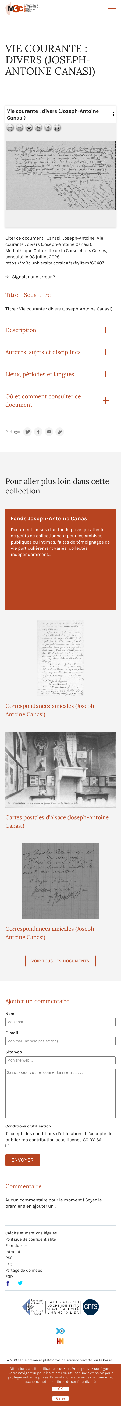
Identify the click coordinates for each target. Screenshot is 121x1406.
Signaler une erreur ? (33, 276)
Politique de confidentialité (30, 1239)
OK (60, 1389)
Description (20, 330)
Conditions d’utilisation (28, 1126)
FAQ (8, 1264)
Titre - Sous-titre (28, 294)
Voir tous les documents (60, 960)
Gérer (60, 1398)
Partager (12, 432)
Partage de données (23, 1270)
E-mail (11, 1032)
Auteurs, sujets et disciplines (43, 352)
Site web (13, 1052)
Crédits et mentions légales (31, 1233)
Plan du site (16, 1245)
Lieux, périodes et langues (39, 374)
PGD (9, 1276)
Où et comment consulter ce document (43, 400)
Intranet (12, 1251)
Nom (9, 1013)
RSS (9, 1257)
